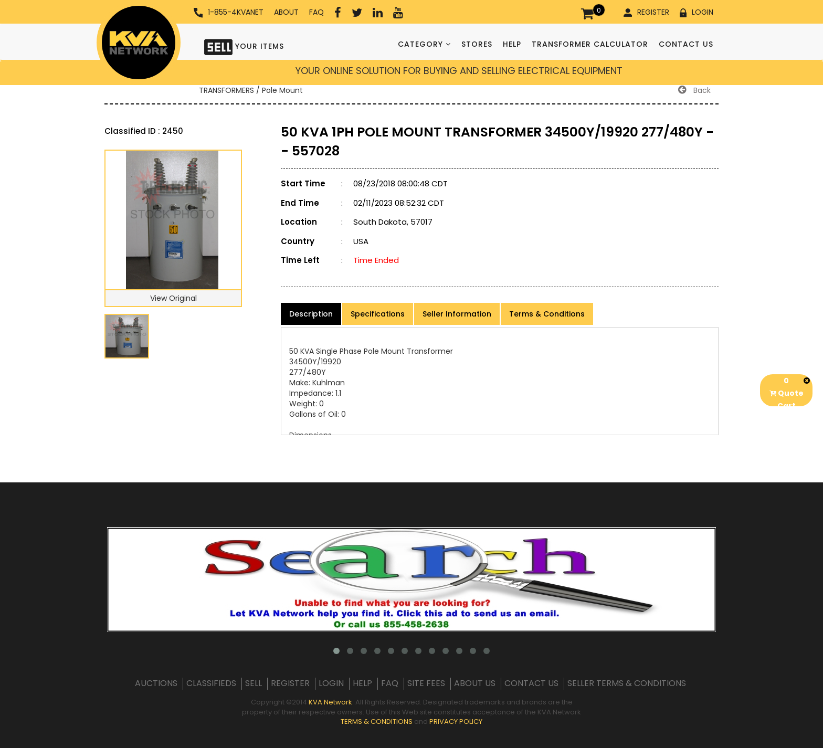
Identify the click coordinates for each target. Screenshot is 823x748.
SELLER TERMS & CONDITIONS (626, 683)
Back (694, 90)
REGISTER (646, 12)
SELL (253, 683)
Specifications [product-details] (378, 314)
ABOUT (286, 12)
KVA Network (330, 702)
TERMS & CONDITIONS (377, 721)
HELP (512, 44)
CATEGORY (424, 44)
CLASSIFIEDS (211, 683)
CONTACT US (686, 44)
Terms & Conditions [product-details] (547, 314)
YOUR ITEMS (244, 46)
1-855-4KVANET (228, 12)
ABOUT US (474, 683)
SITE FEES (426, 683)
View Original (173, 298)
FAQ (316, 12)
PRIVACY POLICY (455, 721)
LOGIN (696, 12)
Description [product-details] (311, 314)
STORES (476, 44)
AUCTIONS (156, 683)
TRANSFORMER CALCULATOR (590, 44)
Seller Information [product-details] (457, 314)
